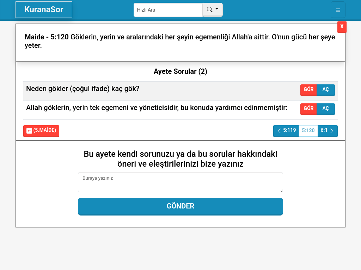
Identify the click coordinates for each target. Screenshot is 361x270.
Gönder (181, 206)
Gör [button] (308, 89)
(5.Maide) (41, 130)
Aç (326, 89)
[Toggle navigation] (338, 9)
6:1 (328, 130)
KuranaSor (43, 9)
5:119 (286, 130)
